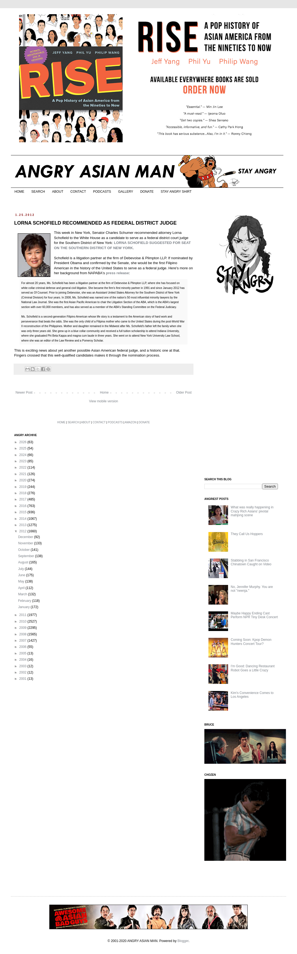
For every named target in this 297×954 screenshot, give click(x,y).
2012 (23, 531)
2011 (23, 615)
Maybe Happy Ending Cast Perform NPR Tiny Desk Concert (254, 615)
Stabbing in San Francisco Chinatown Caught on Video (251, 562)
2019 (23, 487)
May (21, 581)
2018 (23, 493)
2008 (23, 634)
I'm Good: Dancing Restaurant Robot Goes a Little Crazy (253, 668)
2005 (23, 653)
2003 (23, 666)
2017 (23, 499)
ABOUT (57, 192)
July (21, 569)
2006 (23, 647)
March (23, 594)
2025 (23, 448)
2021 (23, 474)
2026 (23, 442)
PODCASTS (102, 192)
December (26, 537)
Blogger (183, 941)
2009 (23, 628)
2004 (23, 660)
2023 (23, 461)
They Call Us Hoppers (247, 534)
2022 (23, 467)
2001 (23, 679)
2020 (23, 480)
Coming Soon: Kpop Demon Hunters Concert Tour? (251, 641)
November (26, 543)
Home (104, 392)
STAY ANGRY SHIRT (176, 192)
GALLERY (125, 192)
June (22, 575)
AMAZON (131, 422)
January (24, 607)
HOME (19, 192)
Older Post (184, 392)
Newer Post (24, 392)
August (23, 562)
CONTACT (78, 192)
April (21, 588)
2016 (23, 506)
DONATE (147, 192)
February (25, 601)
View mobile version (103, 401)
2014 (23, 519)
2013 (23, 525)
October (24, 550)
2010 (23, 621)
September (26, 556)
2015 (23, 512)
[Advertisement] (241, 386)
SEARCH (38, 192)
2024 (23, 455)
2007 (23, 640)
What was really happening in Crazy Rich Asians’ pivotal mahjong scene (252, 511)
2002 (23, 672)
